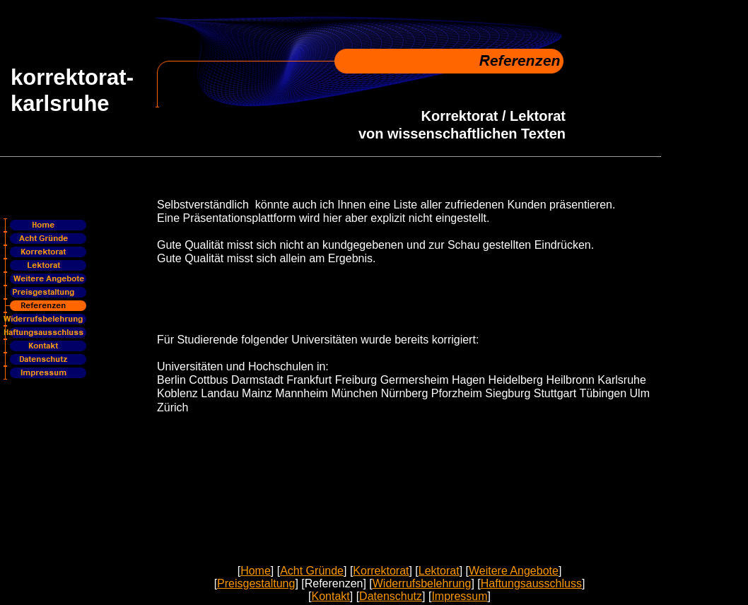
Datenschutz (390, 596)
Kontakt (330, 596)
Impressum (459, 596)
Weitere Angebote (514, 571)
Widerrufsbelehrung (422, 583)
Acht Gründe (312, 571)
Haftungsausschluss (531, 583)
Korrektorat (381, 571)
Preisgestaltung (256, 583)
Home (255, 571)
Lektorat (439, 571)
